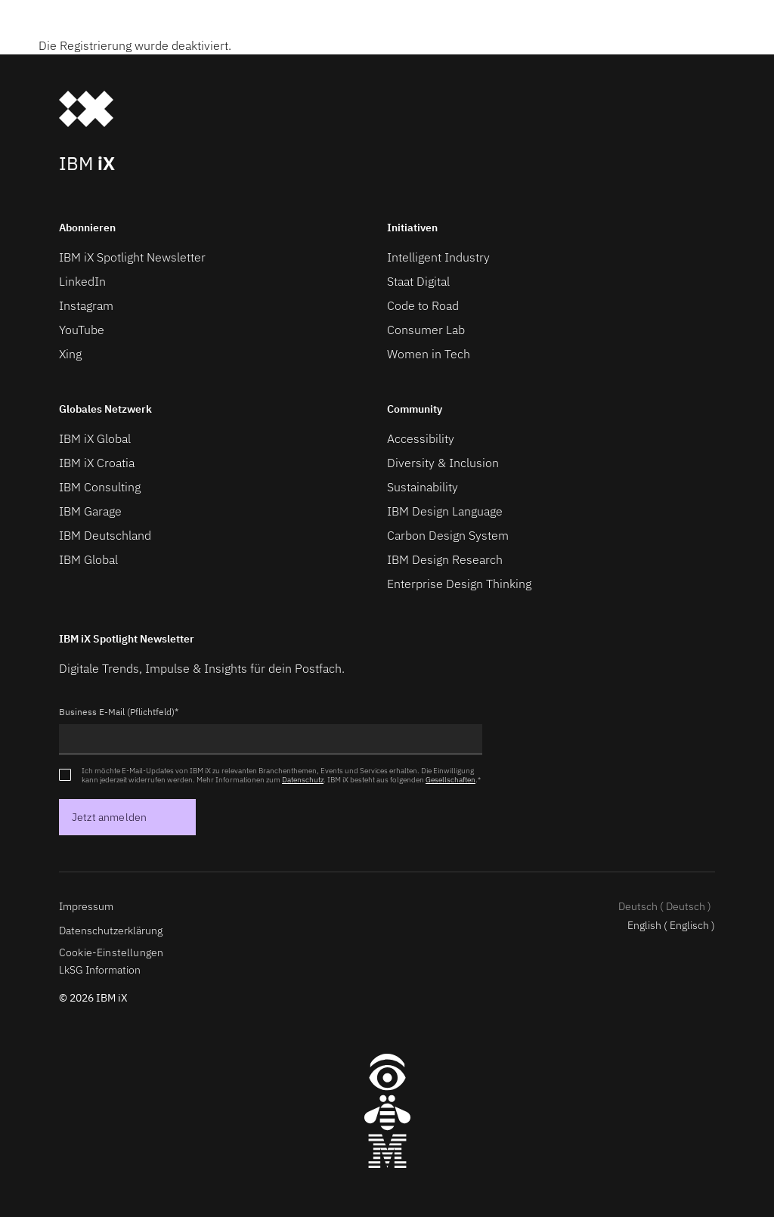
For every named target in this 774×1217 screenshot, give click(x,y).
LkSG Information (100, 970)
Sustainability (422, 486)
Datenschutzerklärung (111, 930)
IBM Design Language (445, 511)
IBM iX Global (95, 438)
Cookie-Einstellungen (111, 952)
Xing (70, 353)
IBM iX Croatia (97, 462)
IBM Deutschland (105, 535)
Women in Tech (428, 353)
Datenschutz (303, 780)
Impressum (86, 906)
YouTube (81, 329)
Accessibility (420, 438)
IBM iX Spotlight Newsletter (132, 257)
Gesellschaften (450, 780)
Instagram (86, 305)
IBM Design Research (445, 559)
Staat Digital (418, 281)
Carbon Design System (448, 535)
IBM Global (88, 559)
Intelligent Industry (438, 257)
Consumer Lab (426, 329)
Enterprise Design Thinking (459, 583)
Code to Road (423, 305)
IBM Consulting (100, 486)
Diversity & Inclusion (443, 462)
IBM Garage (90, 511)
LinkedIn (82, 281)
